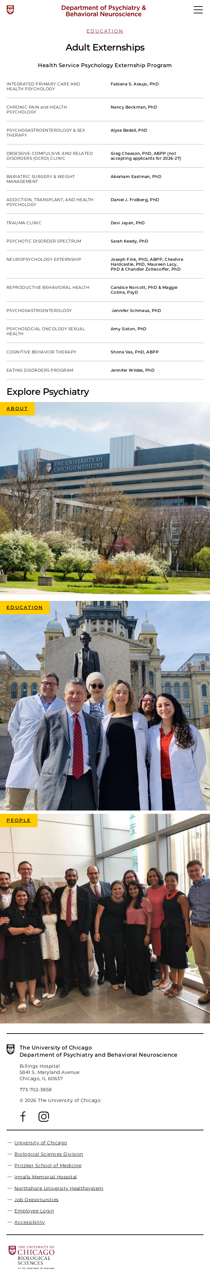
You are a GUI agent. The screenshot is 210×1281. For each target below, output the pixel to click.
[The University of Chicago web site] (10, 10)
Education (105, 31)
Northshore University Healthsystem (58, 1188)
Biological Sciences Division (48, 1154)
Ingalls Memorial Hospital (45, 1177)
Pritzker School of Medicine (47, 1166)
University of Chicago (40, 1143)
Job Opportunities (36, 1199)
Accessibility (29, 1222)
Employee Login (34, 1211)
